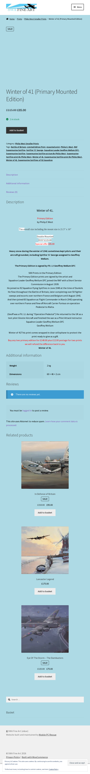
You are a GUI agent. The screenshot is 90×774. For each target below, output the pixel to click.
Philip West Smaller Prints (35, 19)
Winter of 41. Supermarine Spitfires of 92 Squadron (29, 160)
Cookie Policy (53, 769)
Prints (19, 19)
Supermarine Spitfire (15, 153)
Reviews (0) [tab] (11, 191)
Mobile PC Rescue (47, 734)
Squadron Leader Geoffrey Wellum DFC (61, 150)
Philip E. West (67, 147)
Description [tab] (12, 174)
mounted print (53, 147)
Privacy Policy (13, 757)
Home (12, 19)
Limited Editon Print (36, 147)
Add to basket (16, 130)
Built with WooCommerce (35, 757)
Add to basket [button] (45, 512)
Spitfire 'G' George (34, 150)
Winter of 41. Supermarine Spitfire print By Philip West (57, 157)
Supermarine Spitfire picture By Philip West (46, 153)
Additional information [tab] (17, 183)
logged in (27, 410)
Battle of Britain (18, 147)
